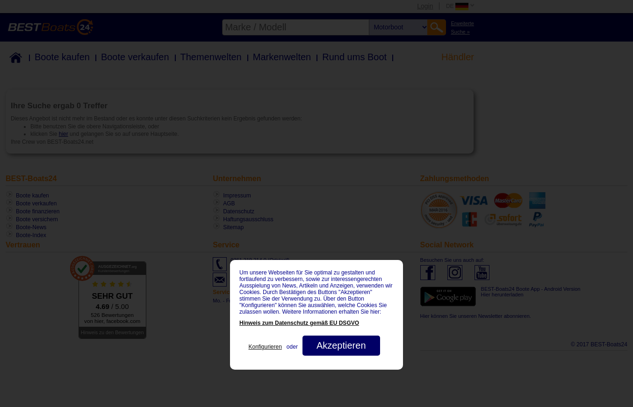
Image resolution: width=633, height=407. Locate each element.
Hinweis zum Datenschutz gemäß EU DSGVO (299, 323)
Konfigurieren (264, 347)
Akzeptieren (341, 345)
